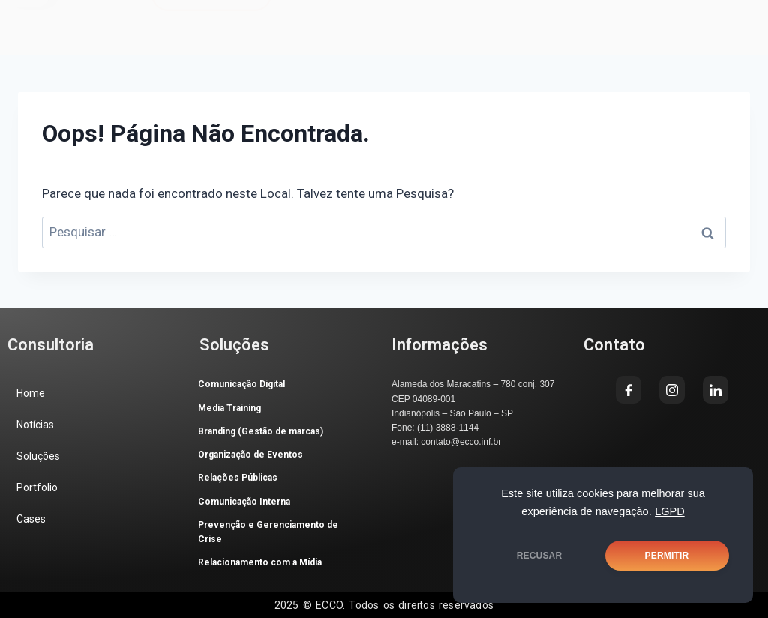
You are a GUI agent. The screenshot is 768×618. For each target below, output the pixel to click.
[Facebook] (369, 21)
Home (30, 393)
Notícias (35, 424)
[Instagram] (416, 21)
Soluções (38, 456)
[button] (74, 19)
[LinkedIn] (463, 21)
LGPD (670, 512)
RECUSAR (539, 555)
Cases (31, 519)
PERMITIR (667, 555)
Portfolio (37, 488)
